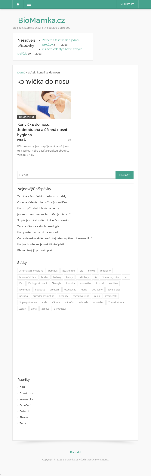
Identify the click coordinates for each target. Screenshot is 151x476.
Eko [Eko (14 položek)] (21, 283)
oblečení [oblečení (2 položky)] (54, 289)
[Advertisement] (75, 343)
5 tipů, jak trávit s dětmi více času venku (43, 220)
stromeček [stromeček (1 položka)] (111, 296)
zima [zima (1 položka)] (34, 308)
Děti (22, 387)
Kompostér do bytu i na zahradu (38, 232)
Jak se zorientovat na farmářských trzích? (44, 214)
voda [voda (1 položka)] (44, 302)
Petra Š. (21, 139)
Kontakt (75, 452)
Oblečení (25, 405)
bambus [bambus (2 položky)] (52, 270)
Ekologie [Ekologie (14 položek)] (56, 283)
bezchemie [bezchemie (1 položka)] (68, 270)
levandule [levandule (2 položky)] (24, 289)
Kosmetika (26, 399)
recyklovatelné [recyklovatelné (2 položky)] (81, 296)
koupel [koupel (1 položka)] (100, 283)
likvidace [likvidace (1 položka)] (40, 289)
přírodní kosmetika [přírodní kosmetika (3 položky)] (43, 296)
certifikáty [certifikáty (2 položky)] (83, 277)
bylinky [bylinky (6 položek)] (57, 277)
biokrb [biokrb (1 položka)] (91, 270)
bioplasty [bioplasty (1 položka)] (105, 270)
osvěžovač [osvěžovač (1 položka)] (70, 289)
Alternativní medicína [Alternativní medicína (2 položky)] (31, 270)
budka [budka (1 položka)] (44, 277)
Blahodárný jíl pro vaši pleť (34, 250)
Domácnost (26, 117)
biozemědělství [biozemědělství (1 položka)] (27, 277)
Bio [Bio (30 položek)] (81, 270)
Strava (24, 417)
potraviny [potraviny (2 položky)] (97, 289)
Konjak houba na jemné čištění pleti (40, 244)
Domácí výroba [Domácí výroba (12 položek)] (110, 277)
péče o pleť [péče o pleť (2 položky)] (113, 289)
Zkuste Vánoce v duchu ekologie (38, 226)
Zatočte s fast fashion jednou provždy (41, 196)
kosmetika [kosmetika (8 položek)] (85, 283)
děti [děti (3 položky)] (126, 277)
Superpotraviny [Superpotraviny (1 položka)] (28, 302)
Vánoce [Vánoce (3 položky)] (56, 302)
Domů (21, 72)
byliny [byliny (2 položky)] (69, 277)
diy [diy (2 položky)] (95, 277)
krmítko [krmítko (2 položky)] (113, 283)
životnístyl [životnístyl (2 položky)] (60, 308)
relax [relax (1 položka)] (97, 296)
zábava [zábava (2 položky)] (45, 308)
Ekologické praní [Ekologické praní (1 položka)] (37, 283)
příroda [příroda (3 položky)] (23, 296)
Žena (23, 423)
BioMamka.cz (41, 20)
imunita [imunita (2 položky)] (70, 283)
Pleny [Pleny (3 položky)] (84, 289)
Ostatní (24, 411)
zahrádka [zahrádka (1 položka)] (98, 302)
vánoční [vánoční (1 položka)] (69, 302)
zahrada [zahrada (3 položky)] (83, 302)
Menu (27, 4)
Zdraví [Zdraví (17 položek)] (22, 308)
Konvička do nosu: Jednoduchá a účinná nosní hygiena (42, 129)
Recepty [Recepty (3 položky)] (63, 296)
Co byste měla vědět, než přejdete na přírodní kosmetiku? (55, 238)
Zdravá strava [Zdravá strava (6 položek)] (116, 302)
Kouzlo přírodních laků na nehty (38, 208)
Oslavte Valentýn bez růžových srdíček (42, 202)
